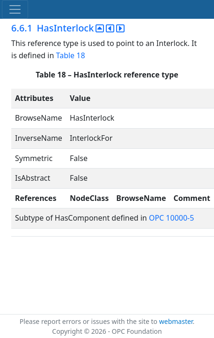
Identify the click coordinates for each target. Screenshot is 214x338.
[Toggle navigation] (15, 9)
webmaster (176, 321)
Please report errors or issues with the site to (89, 321)
